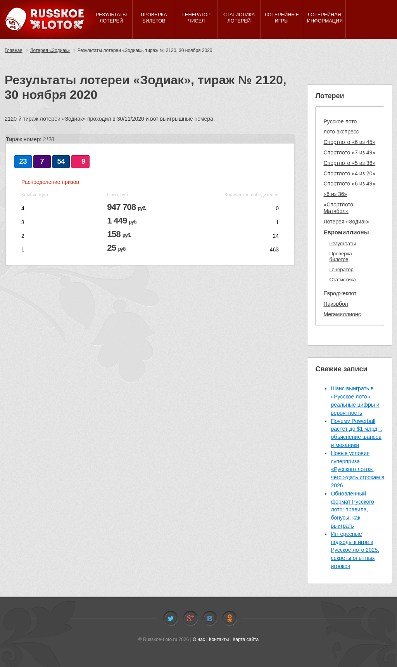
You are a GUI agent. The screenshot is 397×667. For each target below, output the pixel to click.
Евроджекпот (339, 293)
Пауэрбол (335, 304)
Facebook (190, 618)
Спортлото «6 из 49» (349, 183)
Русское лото (340, 121)
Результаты (342, 243)
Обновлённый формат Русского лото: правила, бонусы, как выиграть (352, 509)
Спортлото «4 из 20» (349, 173)
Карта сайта (246, 639)
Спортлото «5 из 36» (349, 163)
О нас (199, 639)
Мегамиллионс (342, 314)
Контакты (219, 639)
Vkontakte (209, 618)
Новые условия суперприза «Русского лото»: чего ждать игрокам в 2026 (357, 469)
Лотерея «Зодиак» (50, 50)
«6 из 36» (335, 194)
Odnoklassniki (229, 618)
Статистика (342, 279)
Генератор (341, 269)
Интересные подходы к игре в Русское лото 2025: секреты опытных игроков (355, 550)
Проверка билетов (340, 257)
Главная (13, 50)
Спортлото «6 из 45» (349, 142)
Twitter (170, 618)
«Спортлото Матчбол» (338, 207)
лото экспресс (341, 131)
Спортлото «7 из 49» (349, 152)
